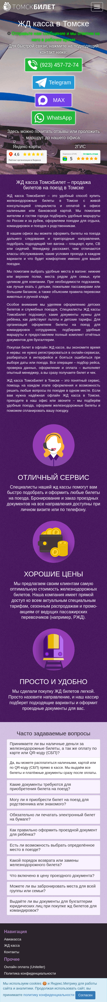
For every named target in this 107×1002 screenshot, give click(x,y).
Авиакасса (12, 939)
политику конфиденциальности (49, 995)
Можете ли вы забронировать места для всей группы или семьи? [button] (53, 888)
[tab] (53, 748)
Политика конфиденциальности (30, 973)
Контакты (11, 952)
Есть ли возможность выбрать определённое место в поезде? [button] (52, 847)
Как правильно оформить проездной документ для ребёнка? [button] (53, 832)
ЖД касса (12, 945)
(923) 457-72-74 (59, 65)
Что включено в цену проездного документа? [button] (52, 875)
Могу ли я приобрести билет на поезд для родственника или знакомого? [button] (49, 801)
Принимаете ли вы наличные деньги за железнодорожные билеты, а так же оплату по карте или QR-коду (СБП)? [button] (53, 748)
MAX (59, 100)
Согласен (85, 995)
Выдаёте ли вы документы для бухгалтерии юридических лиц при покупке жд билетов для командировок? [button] (53, 905)
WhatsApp (59, 118)
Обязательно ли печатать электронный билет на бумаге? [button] (52, 817)
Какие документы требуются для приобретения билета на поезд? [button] (40, 786)
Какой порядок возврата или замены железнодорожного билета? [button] (44, 862)
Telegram (60, 82)
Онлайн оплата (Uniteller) (24, 967)
